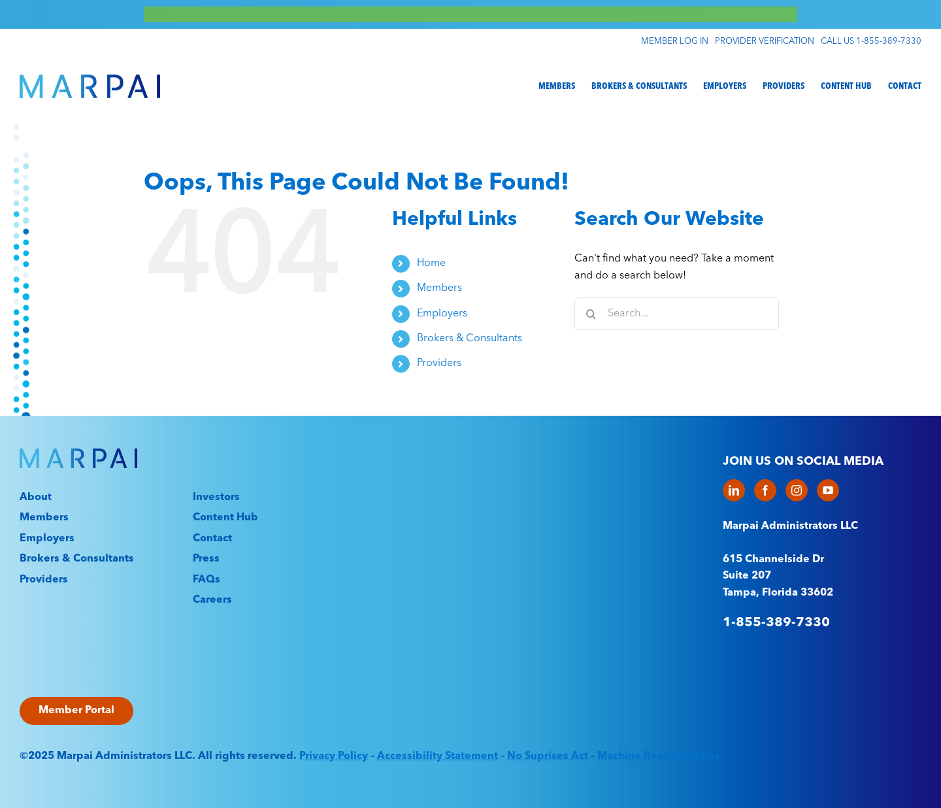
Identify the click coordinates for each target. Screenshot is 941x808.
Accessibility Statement (437, 756)
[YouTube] (828, 490)
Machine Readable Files (658, 756)
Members (439, 288)
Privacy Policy (333, 756)
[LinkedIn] (734, 490)
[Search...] (676, 313)
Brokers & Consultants (469, 338)
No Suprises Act (547, 756)
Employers (442, 314)
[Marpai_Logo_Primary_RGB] (90, 80)
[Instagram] (796, 490)
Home (431, 263)
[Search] (590, 313)
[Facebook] (765, 490)
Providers (439, 363)
